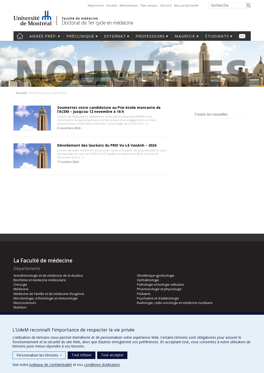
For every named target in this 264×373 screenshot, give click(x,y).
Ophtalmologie (148, 280)
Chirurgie (20, 284)
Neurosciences (24, 302)
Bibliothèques (129, 5)
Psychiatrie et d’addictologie (158, 298)
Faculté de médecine (80, 18)
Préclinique (80, 36)
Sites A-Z (166, 5)
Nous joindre (242, 36)
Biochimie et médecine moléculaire (39, 280)
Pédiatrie (144, 293)
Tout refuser (81, 354)
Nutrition (19, 307)
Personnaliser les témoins (39, 355)
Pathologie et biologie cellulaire (160, 284)
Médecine (20, 289)
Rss (205, 126)
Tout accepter (112, 354)
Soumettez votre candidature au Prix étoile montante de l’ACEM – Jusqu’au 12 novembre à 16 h (109, 109)
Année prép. (43, 36)
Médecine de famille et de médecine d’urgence (48, 293)
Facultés (111, 5)
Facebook (197, 126)
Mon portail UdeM (186, 5)
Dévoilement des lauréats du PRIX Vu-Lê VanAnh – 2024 (106, 145)
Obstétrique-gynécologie (155, 275)
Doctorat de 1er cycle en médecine (97, 22)
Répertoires (96, 5)
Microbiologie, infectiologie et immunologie (45, 298)
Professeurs (150, 36)
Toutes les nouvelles (211, 114)
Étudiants (217, 36)
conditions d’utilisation (102, 364)
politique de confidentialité (50, 364)
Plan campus (149, 5)
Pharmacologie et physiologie (159, 289)
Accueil (19, 36)
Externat (115, 36)
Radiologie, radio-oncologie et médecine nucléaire (175, 302)
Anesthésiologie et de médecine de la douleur (48, 275)
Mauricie (185, 36)
